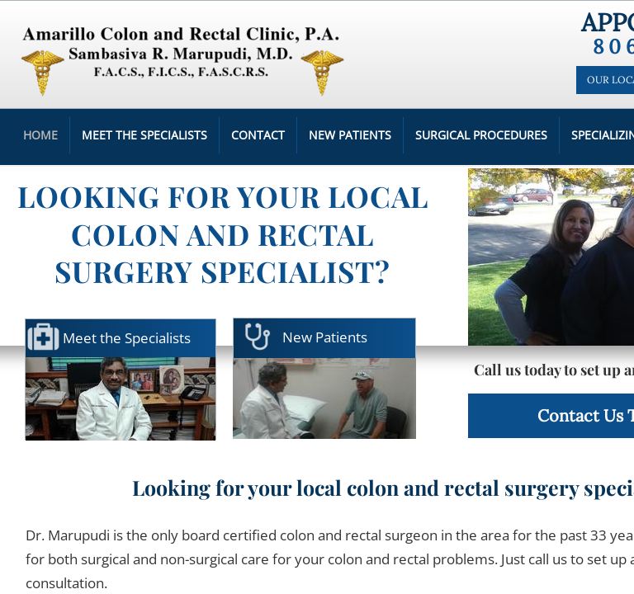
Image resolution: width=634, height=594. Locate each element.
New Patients (350, 135)
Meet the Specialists (144, 135)
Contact (258, 135)
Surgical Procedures (481, 135)
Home (40, 135)
